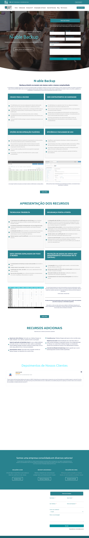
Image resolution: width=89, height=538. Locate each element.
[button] (5, 380)
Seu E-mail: (68, 31)
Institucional (22, 7)
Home (16, 7)
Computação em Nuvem (40, 7)
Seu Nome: (52, 31)
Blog (58, 7)
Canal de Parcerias (51, 7)
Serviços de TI (29, 7)
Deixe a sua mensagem (55, 48)
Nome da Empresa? (70, 37)
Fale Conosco (64, 7)
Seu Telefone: (53, 37)
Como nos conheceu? (54, 42)
